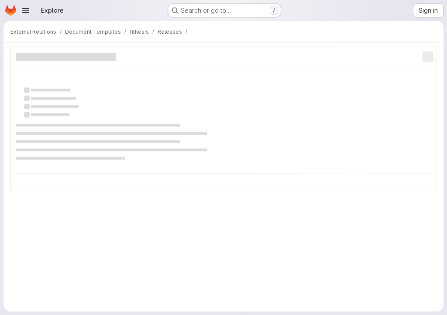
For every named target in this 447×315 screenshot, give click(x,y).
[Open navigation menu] (26, 11)
